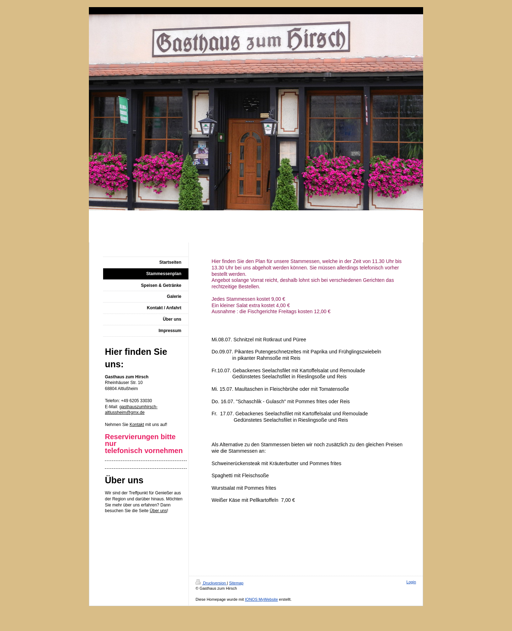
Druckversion (211, 583)
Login (411, 582)
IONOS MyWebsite (261, 599)
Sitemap (236, 583)
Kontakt (136, 424)
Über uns (158, 510)
